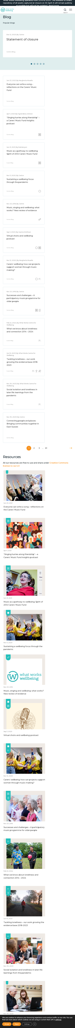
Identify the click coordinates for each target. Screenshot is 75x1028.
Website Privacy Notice (13, 962)
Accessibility (8, 965)
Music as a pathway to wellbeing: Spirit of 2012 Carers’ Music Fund (18, 120)
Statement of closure (22, 39)
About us (7, 959)
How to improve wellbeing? (15, 986)
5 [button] (43, 64)
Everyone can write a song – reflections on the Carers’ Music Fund (19, 87)
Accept (7, 1024)
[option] (37, 43)
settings (58, 1020)
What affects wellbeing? (13, 980)
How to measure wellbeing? (15, 983)
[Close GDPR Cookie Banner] (34, 1024)
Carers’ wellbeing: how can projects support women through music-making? (19, 179)
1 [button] (31, 64)
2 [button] (34, 64)
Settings (27, 1024)
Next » (70, 263)
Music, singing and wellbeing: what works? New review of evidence (18, 149)
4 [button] (40, 64)
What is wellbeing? (11, 976)
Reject (17, 1024)
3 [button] (37, 64)
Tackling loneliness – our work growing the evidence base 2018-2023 (55, 210)
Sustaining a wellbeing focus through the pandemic (53, 120)
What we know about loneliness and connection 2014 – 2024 (19, 210)
